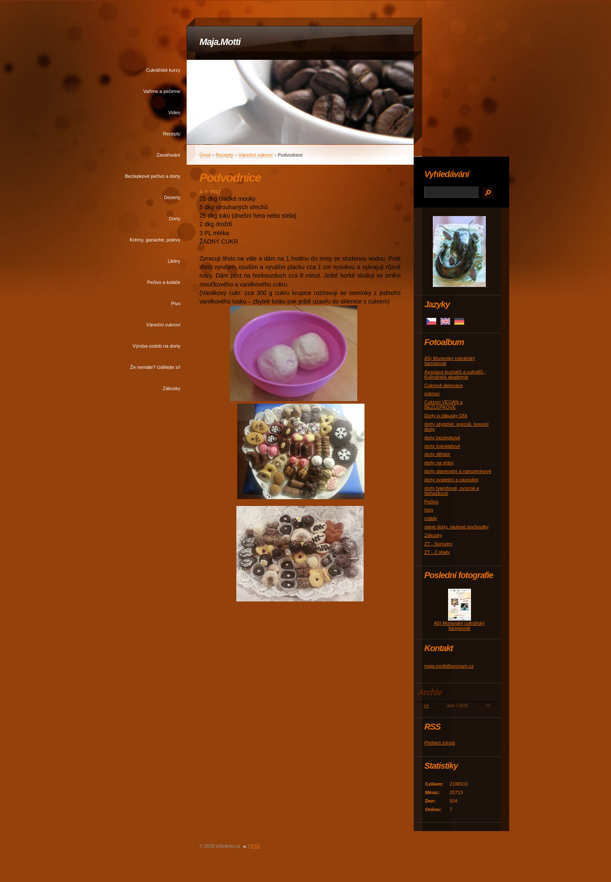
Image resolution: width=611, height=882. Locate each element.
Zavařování (168, 154)
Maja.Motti (220, 42)
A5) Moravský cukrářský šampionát (459, 626)
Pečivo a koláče (163, 282)
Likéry (174, 261)
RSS (255, 845)
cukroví (432, 393)
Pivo (175, 303)
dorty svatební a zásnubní (451, 479)
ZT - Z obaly (437, 552)
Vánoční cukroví (163, 324)
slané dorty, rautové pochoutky (456, 526)
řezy (428, 509)
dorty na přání (439, 462)
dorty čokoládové (442, 446)
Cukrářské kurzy (163, 70)
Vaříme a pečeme (161, 91)
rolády (430, 518)
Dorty (174, 218)
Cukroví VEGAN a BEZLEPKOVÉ (443, 404)
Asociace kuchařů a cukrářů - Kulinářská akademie (455, 374)
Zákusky (171, 388)
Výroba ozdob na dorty (156, 345)
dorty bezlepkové (442, 437)
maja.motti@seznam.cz (449, 666)
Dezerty (172, 197)
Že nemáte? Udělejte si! (155, 367)
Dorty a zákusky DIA (445, 415)
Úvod (204, 154)
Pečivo (431, 501)
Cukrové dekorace (443, 385)
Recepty (171, 133)
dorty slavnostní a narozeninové (457, 471)
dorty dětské (437, 454)
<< (426, 705)
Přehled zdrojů (439, 742)
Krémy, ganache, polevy (155, 239)
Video (174, 112)
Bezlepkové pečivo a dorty (152, 176)
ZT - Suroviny (438, 543)
